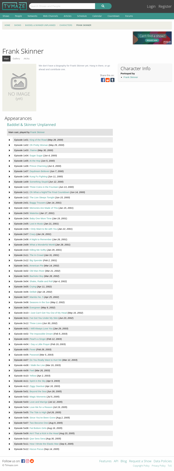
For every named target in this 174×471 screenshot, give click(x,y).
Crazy (33, 234)
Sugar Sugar (36, 155)
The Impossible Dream (41, 333)
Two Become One (38, 423)
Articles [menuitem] (67, 15)
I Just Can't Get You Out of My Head (48, 312)
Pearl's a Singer (38, 339)
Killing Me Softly (38, 250)
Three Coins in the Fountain (43, 187)
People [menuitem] (18, 15)
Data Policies (163, 461)
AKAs (26, 58)
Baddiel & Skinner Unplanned (31, 124)
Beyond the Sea (38, 391)
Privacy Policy (159, 466)
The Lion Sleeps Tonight (41, 197)
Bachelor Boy (36, 276)
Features (105, 461)
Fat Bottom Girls (38, 428)
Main (6, 58)
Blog (124, 461)
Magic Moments (38, 396)
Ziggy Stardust (37, 386)
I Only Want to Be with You (43, 229)
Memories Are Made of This (44, 208)
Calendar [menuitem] (97, 15)
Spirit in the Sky (38, 381)
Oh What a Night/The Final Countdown (49, 192)
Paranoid (34, 354)
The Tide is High (37, 412)
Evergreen (35, 307)
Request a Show (140, 461)
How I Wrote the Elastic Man (44, 443)
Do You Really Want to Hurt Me (46, 360)
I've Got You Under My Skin (44, 318)
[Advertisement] (65, 38)
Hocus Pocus (36, 449)
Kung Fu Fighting (38, 176)
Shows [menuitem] (6, 15)
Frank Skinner (131, 77)
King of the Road (38, 139)
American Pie (36, 265)
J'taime (33, 150)
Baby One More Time (41, 218)
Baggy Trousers (38, 202)
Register (165, 6)
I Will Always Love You (41, 328)
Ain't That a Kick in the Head (44, 433)
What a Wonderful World (42, 244)
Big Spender (36, 260)
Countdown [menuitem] (113, 15)
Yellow (32, 375)
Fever (33, 349)
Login (151, 6)
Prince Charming (38, 166)
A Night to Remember (40, 239)
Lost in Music (36, 223)
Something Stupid (39, 181)
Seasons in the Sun (40, 302)
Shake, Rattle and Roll (41, 281)
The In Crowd (36, 255)
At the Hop (34, 160)
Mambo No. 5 (37, 297)
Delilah (33, 291)
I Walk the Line (37, 365)
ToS (170, 466)
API (116, 461)
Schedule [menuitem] (82, 15)
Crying (33, 286)
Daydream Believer (39, 171)
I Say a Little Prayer (40, 344)
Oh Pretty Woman (39, 145)
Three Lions (35, 323)
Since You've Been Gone (42, 417)
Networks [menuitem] (32, 15)
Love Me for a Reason (41, 407)
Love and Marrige (39, 402)
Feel (32, 370)
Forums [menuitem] (129, 15)
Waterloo (34, 213)
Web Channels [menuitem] (50, 15)
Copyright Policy (141, 466)
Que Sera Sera (37, 438)
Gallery (16, 58)
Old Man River (37, 270)
